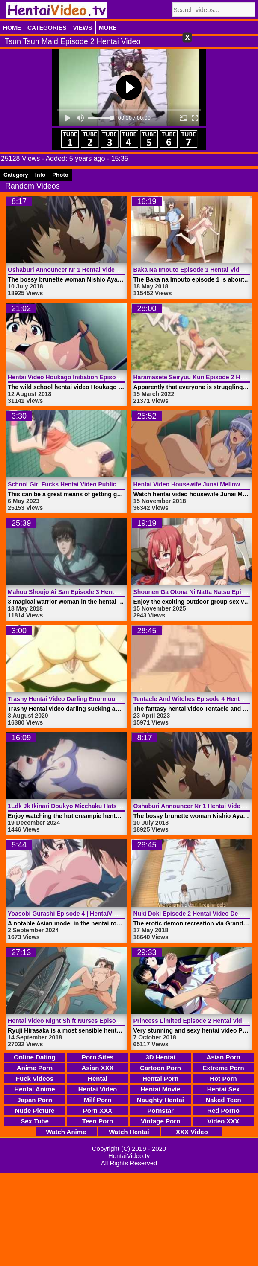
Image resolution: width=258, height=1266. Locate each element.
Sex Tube (35, 1121)
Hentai (97, 1078)
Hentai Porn (160, 1078)
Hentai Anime (34, 1089)
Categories (47, 27)
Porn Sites (97, 1057)
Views (82, 27)
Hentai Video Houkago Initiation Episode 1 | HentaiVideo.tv (91, 377)
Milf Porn (97, 1099)
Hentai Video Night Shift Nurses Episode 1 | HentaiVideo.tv (91, 1020)
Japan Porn (34, 1099)
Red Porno (223, 1110)
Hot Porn (223, 1078)
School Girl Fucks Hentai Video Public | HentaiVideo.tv (85, 484)
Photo (60, 175)
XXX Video (192, 1131)
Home (12, 27)
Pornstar (160, 1110)
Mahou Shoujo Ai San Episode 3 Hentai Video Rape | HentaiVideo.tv (104, 591)
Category (15, 175)
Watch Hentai (129, 1131)
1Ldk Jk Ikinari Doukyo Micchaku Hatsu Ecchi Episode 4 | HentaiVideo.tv (111, 806)
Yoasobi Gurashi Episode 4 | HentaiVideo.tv (69, 913)
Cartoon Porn (160, 1067)
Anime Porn (35, 1067)
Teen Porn (97, 1121)
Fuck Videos (34, 1078)
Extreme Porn (223, 1067)
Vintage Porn (160, 1121)
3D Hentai (160, 1057)
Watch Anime (66, 1131)
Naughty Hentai (160, 1099)
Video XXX (224, 1121)
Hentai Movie (161, 1089)
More (108, 27)
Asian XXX (97, 1067)
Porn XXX (97, 1110)
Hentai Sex (223, 1089)
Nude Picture (35, 1110)
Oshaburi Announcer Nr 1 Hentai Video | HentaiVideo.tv (86, 269)
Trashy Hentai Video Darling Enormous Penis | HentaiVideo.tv (95, 699)
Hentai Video (97, 1089)
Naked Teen (223, 1099)
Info (40, 175)
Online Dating (35, 1057)
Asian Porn (223, 1057)
